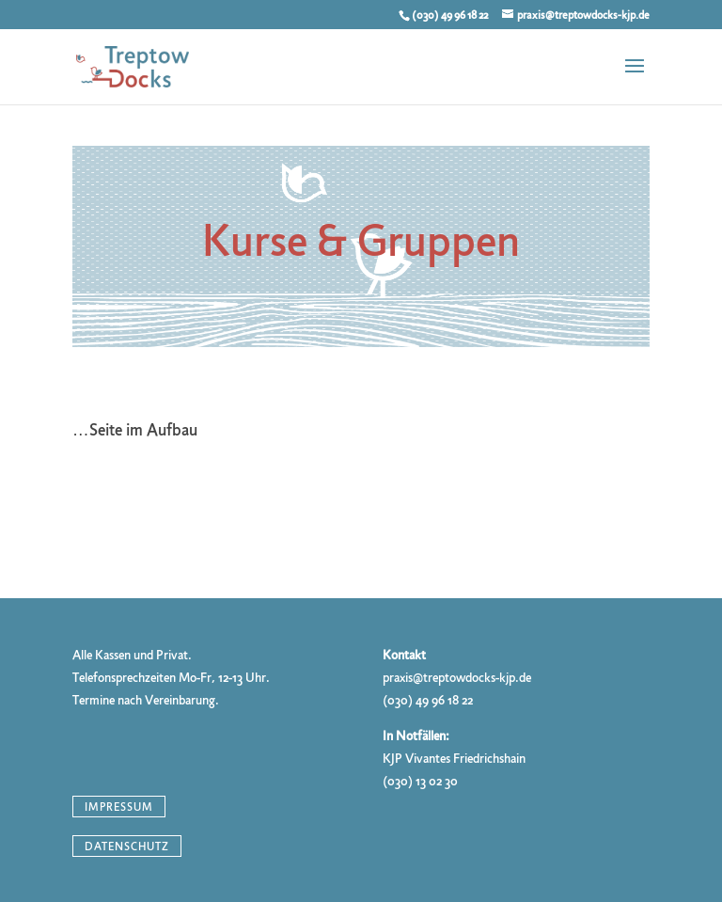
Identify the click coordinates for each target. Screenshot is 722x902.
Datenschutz (127, 846)
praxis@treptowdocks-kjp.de (457, 678)
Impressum (119, 806)
